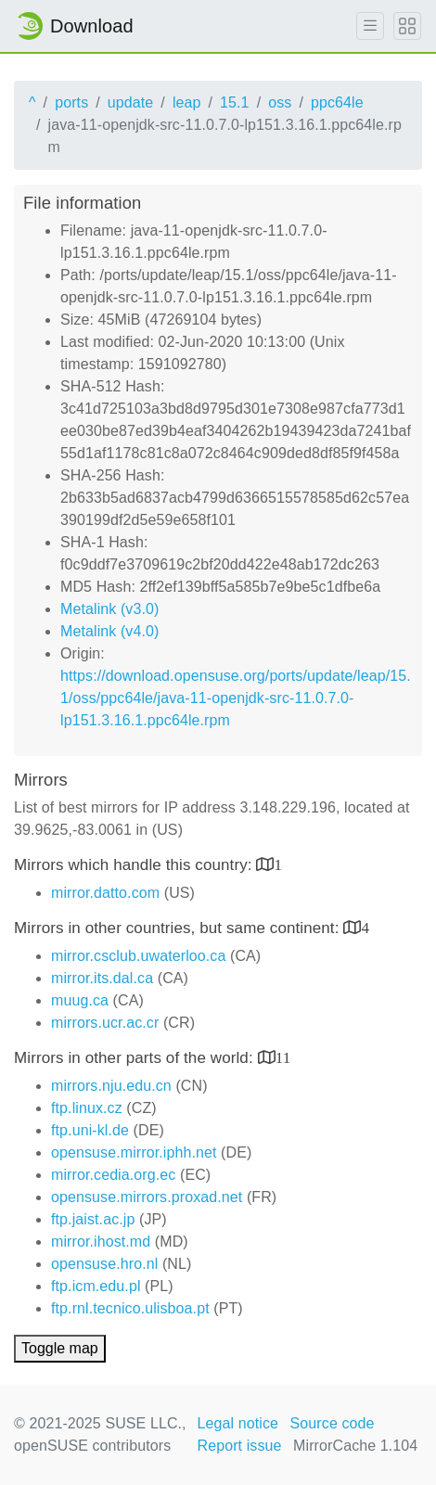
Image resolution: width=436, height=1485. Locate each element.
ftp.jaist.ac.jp (93, 1219)
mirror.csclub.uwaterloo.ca (138, 956)
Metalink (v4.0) (109, 631)
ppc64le (337, 102)
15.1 (235, 102)
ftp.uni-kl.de (90, 1130)
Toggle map (59, 1348)
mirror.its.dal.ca (102, 978)
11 (283, 1057)
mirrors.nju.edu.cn (111, 1086)
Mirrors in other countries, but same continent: (178, 928)
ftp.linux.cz (86, 1108)
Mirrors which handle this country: (135, 865)
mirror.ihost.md (100, 1241)
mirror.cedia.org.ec (113, 1175)
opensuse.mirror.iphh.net (134, 1152)
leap (187, 102)
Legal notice (238, 1423)
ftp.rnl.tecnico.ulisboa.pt (130, 1308)
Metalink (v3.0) (109, 609)
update (131, 102)
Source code (332, 1423)
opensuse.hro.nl (104, 1264)
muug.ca (80, 1000)
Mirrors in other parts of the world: (136, 1058)
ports (71, 102)
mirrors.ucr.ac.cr (105, 1023)
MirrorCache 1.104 (355, 1445)
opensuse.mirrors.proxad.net (146, 1197)
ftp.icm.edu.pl (96, 1286)
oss (279, 102)
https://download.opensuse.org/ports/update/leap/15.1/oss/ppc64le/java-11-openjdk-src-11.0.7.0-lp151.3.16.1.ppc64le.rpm (235, 698)
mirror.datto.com (105, 893)
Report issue (240, 1445)
